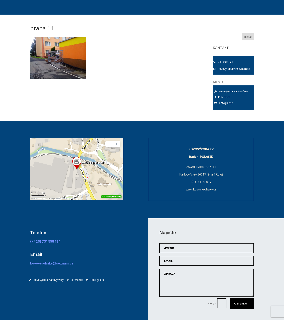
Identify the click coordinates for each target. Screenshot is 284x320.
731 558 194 (225, 61)
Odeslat (241, 303)
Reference (222, 97)
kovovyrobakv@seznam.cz (234, 68)
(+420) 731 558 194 (45, 241)
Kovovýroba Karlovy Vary (231, 91)
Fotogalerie (223, 103)
